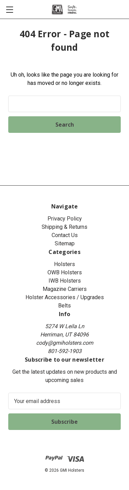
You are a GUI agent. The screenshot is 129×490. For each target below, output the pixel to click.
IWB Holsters (65, 280)
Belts (64, 305)
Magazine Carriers (65, 289)
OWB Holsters (64, 272)
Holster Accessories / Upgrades (64, 297)
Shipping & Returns (64, 227)
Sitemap (65, 243)
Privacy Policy (64, 218)
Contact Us (65, 235)
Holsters (64, 264)
